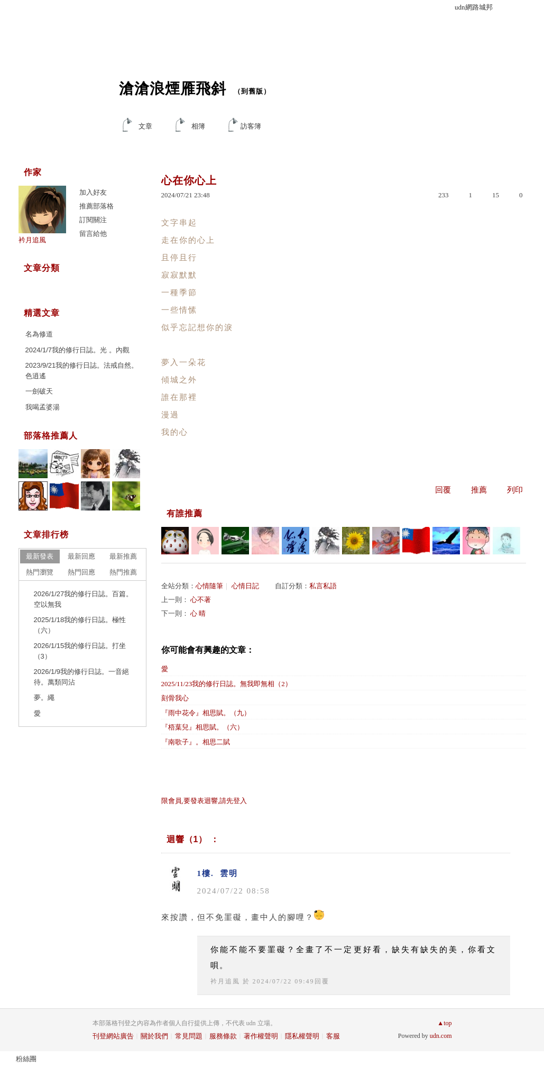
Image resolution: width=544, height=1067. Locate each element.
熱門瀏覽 (39, 572)
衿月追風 (225, 981)
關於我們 (154, 1036)
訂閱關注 (93, 220)
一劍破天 (39, 391)
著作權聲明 (261, 1036)
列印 (515, 490)
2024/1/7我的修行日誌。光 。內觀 (77, 350)
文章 (145, 126)
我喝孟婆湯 (42, 407)
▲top (444, 1023)
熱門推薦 (123, 572)
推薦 (479, 490)
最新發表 (39, 556)
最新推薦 (123, 556)
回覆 (443, 490)
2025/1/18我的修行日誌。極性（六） (80, 625)
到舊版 (252, 91)
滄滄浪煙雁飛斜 (172, 88)
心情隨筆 (209, 586)
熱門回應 (81, 572)
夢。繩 (44, 697)
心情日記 (245, 586)
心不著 (200, 600)
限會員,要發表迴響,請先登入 (204, 801)
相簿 (198, 126)
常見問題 (188, 1036)
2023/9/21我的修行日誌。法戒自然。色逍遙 (82, 370)
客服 (333, 1036)
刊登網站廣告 (113, 1036)
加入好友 (93, 192)
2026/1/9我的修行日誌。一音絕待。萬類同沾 (82, 677)
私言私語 (323, 586)
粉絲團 (26, 1059)
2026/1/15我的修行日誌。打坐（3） (80, 651)
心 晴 (198, 613)
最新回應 (81, 556)
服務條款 (223, 1036)
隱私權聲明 (302, 1036)
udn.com (441, 1035)
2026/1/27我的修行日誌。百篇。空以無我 (83, 599)
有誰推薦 (184, 513)
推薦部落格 (96, 206)
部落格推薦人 (51, 435)
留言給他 (93, 234)
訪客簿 (251, 126)
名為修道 (39, 334)
